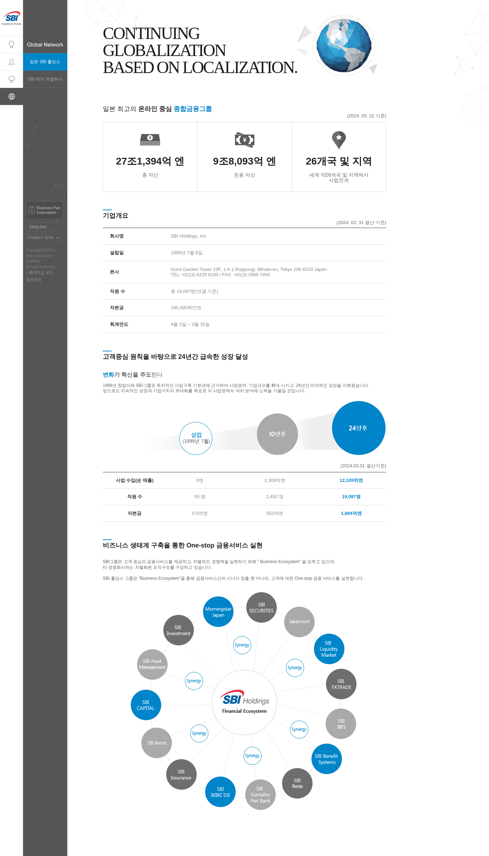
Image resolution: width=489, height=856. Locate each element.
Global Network (11, 96)
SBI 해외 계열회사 (45, 79)
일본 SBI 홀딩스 (45, 61)
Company (11, 44)
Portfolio (11, 79)
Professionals (11, 62)
